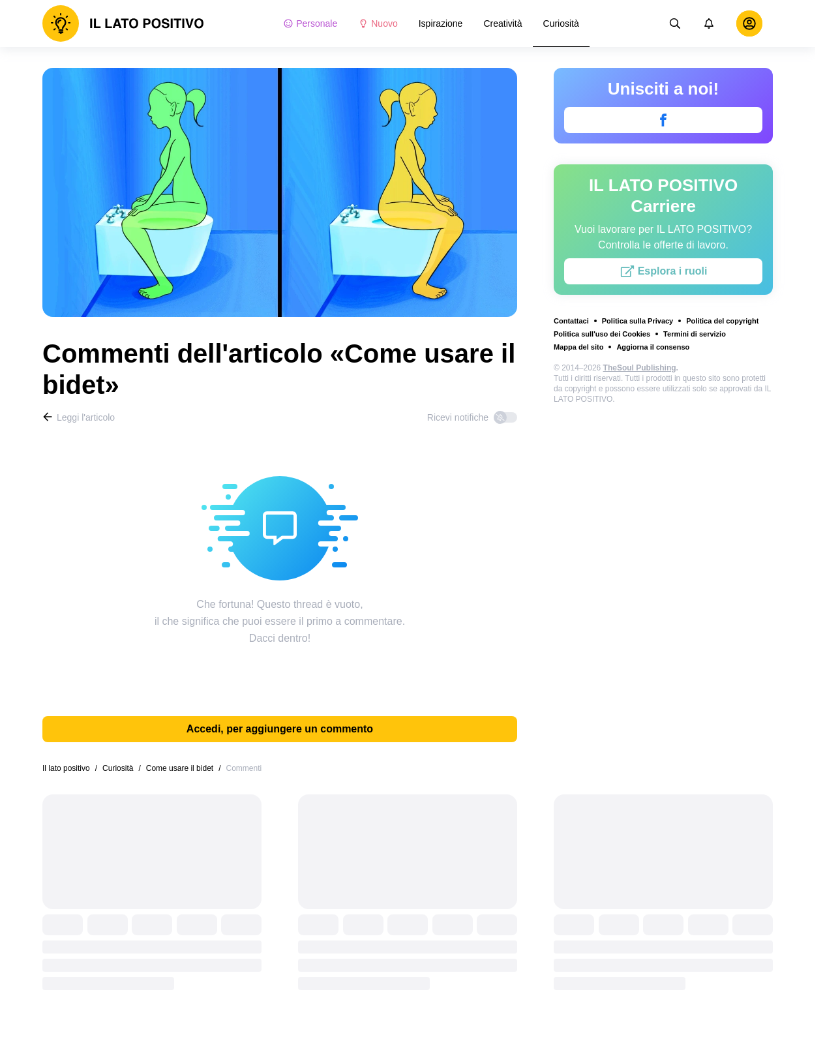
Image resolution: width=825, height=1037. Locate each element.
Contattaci (571, 321)
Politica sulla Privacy (637, 321)
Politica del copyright (722, 321)
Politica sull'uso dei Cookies (602, 334)
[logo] (123, 23)
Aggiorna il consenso (652, 347)
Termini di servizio (694, 334)
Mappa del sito (578, 347)
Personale (310, 23)
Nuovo (377, 23)
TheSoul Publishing (639, 367)
